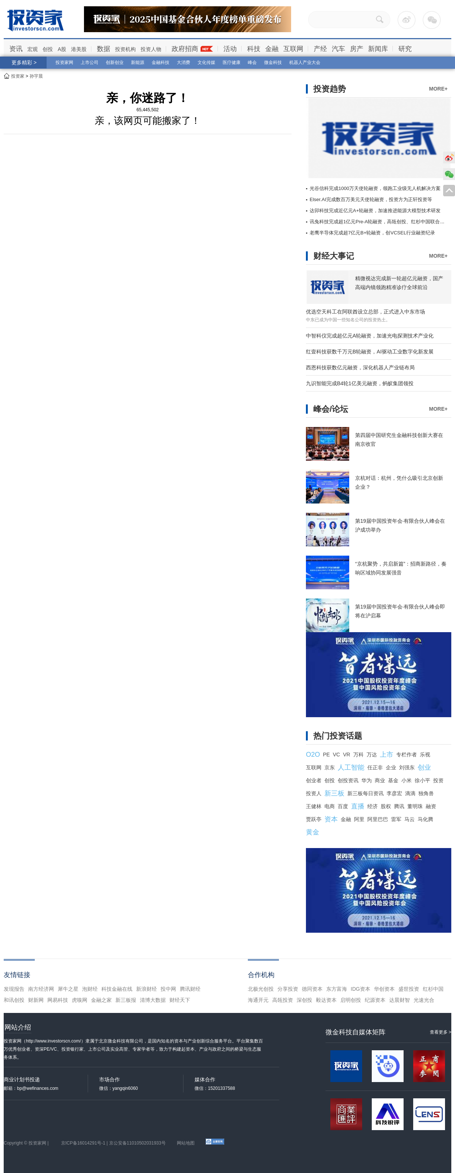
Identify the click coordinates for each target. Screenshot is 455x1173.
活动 (230, 48)
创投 (48, 49)
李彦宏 (394, 793)
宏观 (32, 49)
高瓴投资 (282, 1000)
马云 (409, 819)
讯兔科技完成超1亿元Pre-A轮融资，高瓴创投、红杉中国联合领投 (379, 221)
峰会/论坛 (330, 409)
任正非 (375, 767)
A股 (62, 49)
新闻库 (378, 48)
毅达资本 (326, 1000)
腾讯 (399, 806)
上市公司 (89, 62)
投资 (438, 780)
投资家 (17, 76)
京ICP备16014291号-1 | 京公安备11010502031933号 (113, 1143)
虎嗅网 (79, 1000)
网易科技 (57, 1000)
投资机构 (125, 49)
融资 (431, 806)
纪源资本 (375, 1000)
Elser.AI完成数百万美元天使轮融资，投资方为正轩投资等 (371, 199)
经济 (372, 806)
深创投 (304, 1000)
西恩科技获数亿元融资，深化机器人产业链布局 (360, 367)
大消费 (183, 62)
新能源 (137, 62)
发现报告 (14, 989)
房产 (356, 48)
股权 (386, 806)
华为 (366, 780)
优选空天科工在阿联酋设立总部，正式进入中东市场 (365, 312)
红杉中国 (433, 989)
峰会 (252, 62)
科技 (253, 48)
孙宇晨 (36, 76)
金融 (272, 48)
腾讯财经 (190, 989)
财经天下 (179, 1000)
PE (326, 754)
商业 (380, 780)
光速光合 (424, 1000)
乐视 (425, 754)
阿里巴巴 (377, 819)
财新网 (36, 1000)
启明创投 (350, 1000)
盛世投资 (408, 989)
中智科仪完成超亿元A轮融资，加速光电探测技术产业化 (370, 336)
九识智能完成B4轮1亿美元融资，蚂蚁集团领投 (360, 383)
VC (336, 754)
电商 (329, 806)
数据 (103, 48)
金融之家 (101, 1000)
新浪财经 (146, 989)
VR (346, 754)
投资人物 (151, 49)
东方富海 (336, 989)
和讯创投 (14, 1000)
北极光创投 (261, 989)
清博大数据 (153, 1000)
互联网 (293, 48)
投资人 (313, 793)
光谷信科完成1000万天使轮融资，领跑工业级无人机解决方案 (375, 188)
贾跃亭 (313, 819)
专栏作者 (406, 754)
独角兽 (426, 793)
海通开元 (258, 1000)
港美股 (79, 49)
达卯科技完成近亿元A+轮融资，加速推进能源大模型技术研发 (375, 210)
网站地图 (186, 1143)
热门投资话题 (337, 735)
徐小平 (422, 780)
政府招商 (185, 48)
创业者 (313, 780)
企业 (391, 767)
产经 (320, 48)
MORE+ (438, 89)
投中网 (168, 989)
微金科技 (273, 62)
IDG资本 (360, 989)
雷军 (396, 819)
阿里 (359, 819)
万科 (358, 754)
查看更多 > (440, 1032)
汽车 (338, 48)
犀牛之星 (68, 989)
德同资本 (312, 989)
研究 (405, 48)
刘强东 (407, 767)
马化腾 (425, 819)
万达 (372, 754)
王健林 (313, 806)
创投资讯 (348, 780)
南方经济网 (41, 989)
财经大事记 (333, 256)
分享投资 (287, 989)
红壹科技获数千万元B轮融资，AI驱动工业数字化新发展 (370, 352)
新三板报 (125, 1000)
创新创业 (115, 62)
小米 (406, 780)
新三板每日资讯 (365, 793)
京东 (329, 767)
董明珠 (415, 806)
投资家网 (64, 62)
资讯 (16, 48)
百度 (343, 806)
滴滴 (410, 793)
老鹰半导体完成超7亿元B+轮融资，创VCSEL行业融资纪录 (372, 232)
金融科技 (160, 62)
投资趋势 (329, 89)
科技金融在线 (116, 989)
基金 (393, 780)
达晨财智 (399, 1000)
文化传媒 (206, 62)
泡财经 (90, 989)
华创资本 (384, 989)
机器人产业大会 (304, 62)
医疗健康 (231, 62)
